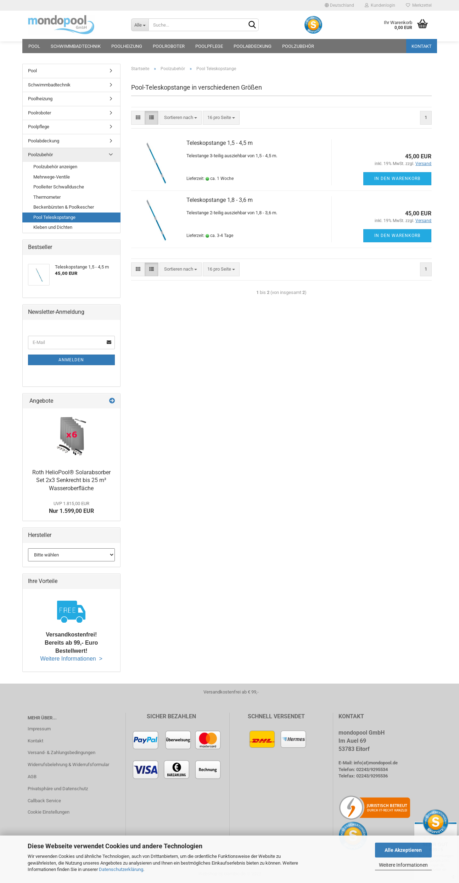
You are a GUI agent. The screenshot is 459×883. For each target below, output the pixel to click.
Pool (34, 46)
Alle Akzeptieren (403, 850)
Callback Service (44, 800)
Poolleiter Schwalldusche (58, 186)
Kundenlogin (380, 5)
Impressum (39, 728)
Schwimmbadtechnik (76, 46)
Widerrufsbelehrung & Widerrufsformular (68, 764)
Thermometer (47, 197)
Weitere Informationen (403, 865)
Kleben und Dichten (52, 227)
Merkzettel (419, 5)
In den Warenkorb (397, 178)
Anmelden (71, 359)
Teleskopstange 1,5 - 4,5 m (219, 143)
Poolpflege (209, 46)
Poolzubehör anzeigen (55, 166)
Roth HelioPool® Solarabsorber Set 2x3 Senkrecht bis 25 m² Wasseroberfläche (71, 480)
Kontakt (422, 46)
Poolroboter (169, 46)
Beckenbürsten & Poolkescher (63, 207)
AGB (32, 776)
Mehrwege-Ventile (51, 177)
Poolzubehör (298, 46)
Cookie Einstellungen (48, 812)
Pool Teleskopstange (54, 217)
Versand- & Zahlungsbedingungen (61, 752)
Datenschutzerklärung (121, 869)
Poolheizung (126, 46)
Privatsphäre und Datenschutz (58, 788)
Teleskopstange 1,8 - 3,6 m (219, 200)
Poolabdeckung (253, 46)
